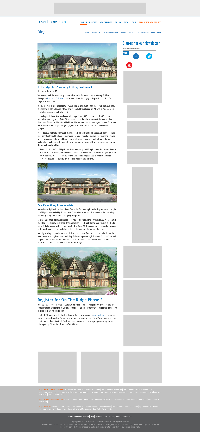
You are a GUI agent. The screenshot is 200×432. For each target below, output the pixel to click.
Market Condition (127, 32)
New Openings (106, 22)
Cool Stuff (156, 32)
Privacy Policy (115, 416)
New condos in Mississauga (94, 399)
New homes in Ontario (72, 390)
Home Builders (117, 406)
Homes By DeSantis (55, 98)
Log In (133, 22)
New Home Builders (110, 32)
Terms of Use (101, 416)
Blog (126, 22)
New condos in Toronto (73, 399)
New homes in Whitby (56, 394)
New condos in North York (137, 399)
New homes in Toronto (91, 390)
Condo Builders (105, 406)
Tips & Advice (142, 32)
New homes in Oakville (131, 390)
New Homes (76, 406)
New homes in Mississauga (111, 390)
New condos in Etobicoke (116, 399)
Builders (93, 22)
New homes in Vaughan (119, 392)
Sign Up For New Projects (150, 22)
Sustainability (107, 409)
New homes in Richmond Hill (59, 392)
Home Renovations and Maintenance (77, 409)
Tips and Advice (145, 406)
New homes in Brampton (99, 392)
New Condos (66, 406)
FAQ (92, 416)
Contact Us (127, 416)
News (87, 32)
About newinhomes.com (78, 416)
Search (83, 22)
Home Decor (56, 409)
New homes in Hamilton (80, 392)
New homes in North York (139, 392)
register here (98, 315)
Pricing (118, 22)
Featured (96, 32)
